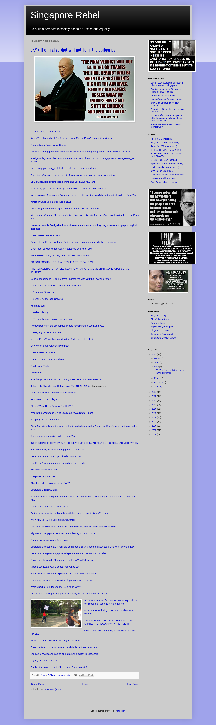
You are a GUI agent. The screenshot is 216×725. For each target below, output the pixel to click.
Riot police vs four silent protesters (167, 174)
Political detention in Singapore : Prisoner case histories (166, 90)
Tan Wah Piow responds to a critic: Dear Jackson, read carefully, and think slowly (73, 526)
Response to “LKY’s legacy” (45, 399)
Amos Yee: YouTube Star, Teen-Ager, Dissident (55, 640)
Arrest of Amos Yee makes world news (51, 201)
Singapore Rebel (65, 15)
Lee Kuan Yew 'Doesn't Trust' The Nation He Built (57, 285)
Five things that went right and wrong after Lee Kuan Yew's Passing (66, 379)
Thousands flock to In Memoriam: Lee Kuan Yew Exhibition (62, 560)
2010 (154, 409)
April (156, 366)
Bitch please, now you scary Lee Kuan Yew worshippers (60, 255)
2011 (154, 404)
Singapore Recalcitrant (162, 334)
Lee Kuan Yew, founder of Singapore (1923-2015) (57, 449)
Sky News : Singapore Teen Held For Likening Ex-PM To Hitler (63, 533)
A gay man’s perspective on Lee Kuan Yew (53, 436)
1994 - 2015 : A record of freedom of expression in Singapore (167, 84)
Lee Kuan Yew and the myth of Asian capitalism (56, 456)
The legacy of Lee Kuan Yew (46, 332)
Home (85, 684)
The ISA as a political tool (163, 95)
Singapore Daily (158, 315)
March (157, 378)
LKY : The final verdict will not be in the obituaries (73, 49)
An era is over (38, 305)
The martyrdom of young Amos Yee (49, 540)
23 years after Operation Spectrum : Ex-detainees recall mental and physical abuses (167, 118)
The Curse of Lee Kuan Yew (45, 235)
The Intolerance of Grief (43, 352)
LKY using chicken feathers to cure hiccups (53, 392)
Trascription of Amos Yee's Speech (49, 145)
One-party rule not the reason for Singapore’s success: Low (62, 580)
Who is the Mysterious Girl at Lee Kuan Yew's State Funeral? (63, 412)
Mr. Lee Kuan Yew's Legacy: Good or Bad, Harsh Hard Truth (62, 339)
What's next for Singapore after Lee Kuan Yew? (56, 587)
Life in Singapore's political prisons (167, 99)
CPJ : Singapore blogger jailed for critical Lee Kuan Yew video (63, 168)
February (158, 382)
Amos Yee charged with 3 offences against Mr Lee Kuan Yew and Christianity (71, 138)
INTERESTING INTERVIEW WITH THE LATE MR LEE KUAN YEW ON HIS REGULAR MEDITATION (84, 443)
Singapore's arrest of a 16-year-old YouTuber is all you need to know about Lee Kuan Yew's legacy (82, 546)
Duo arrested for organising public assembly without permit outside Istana (69, 593)
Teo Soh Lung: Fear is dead (45, 131)
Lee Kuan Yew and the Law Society (49, 506)
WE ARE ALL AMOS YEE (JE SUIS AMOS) (53, 520)
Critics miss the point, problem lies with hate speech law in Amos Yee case (70, 513)
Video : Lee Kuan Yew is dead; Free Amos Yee (55, 566)
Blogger (121, 711)
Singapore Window (160, 330)
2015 (154, 354)
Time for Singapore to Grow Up (47, 299)
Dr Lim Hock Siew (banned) (164, 160)
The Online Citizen (160, 319)
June (156, 362)
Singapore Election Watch (163, 337)
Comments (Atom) (53, 689)
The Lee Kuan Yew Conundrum (47, 359)
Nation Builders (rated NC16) (165, 167)
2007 (154, 421)
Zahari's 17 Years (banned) (164, 146)
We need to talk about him (44, 469)
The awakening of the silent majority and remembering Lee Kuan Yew (67, 325)
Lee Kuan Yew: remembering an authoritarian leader (58, 463)
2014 (154, 392)
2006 (154, 426)
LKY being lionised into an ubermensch (51, 319)
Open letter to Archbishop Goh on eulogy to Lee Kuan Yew (61, 248)
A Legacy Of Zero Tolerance (45, 419)
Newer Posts (37, 684)
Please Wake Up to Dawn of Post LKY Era (53, 406)
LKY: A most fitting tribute (44, 292)
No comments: (64, 675)
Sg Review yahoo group (162, 326)
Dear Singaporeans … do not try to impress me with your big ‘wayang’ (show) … (73, 278)
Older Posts (132, 684)
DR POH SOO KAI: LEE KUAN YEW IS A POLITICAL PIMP (62, 262)
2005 (154, 430)
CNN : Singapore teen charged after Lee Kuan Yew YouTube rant (65, 208)
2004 (154, 434)
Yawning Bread (158, 323)
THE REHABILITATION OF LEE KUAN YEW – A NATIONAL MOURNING (69, 268)
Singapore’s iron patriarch (44, 489)
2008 (154, 417)
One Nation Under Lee (162, 171)
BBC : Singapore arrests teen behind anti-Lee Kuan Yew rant (63, 181)
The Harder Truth (40, 366)
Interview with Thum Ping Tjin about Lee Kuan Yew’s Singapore (64, 573)
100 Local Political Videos (163, 178)
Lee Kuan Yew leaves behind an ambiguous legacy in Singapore (64, 653)
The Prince (36, 372)
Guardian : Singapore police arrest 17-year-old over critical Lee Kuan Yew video (73, 175)
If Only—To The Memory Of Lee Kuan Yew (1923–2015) (60, 386)
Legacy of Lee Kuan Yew (44, 660)
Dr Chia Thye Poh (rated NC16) (166, 150)
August (157, 358)
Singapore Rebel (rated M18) (165, 142)
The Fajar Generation (161, 139)
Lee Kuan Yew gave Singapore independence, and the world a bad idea (68, 553)
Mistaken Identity (39, 312)
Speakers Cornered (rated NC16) (167, 163)
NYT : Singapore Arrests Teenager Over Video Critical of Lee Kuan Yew (68, 188)
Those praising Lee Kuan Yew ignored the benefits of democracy (65, 647)
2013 (154, 396)
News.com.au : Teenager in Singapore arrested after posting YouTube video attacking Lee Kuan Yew (84, 195)
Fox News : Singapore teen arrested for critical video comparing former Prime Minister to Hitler (80, 151)
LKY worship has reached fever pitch (50, 345)
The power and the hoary (44, 476)
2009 (154, 413)
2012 (154, 400)
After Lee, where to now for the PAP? (50, 483)
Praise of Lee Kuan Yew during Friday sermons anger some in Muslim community (73, 242)
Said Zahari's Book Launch (164, 182)
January (158, 386)
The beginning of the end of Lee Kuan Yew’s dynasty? (59, 667)
